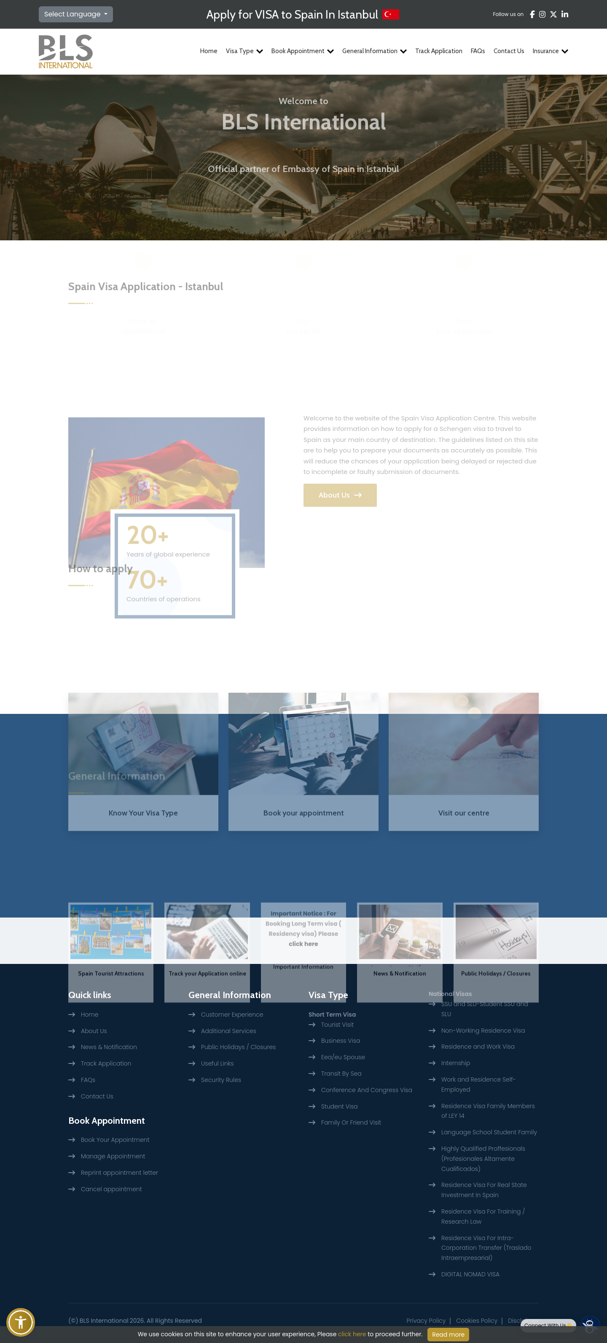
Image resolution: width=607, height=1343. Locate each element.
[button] (20, 1322)
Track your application (464, 304)
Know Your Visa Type (143, 861)
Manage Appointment (113, 1156)
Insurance (550, 51)
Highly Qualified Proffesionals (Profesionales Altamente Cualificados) (483, 1158)
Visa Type (244, 51)
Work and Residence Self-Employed (478, 1084)
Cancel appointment (111, 1189)
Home (209, 51)
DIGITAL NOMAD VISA (470, 1274)
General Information (374, 51)
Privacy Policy (426, 1320)
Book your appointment (303, 861)
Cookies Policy (476, 1320)
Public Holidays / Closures (496, 1019)
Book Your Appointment (115, 1140)
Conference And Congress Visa (366, 1090)
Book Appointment (302, 51)
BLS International (104, 1320)
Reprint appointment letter (119, 1172)
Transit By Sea (341, 1073)
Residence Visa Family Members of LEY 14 (488, 1111)
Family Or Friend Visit (351, 1122)
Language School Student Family (489, 1132)
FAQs (478, 51)
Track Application (438, 51)
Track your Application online (207, 1019)
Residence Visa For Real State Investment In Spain (484, 1190)
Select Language (73, 14)
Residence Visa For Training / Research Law (483, 1216)
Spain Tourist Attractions (111, 1019)
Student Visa (339, 1106)
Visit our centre (463, 861)
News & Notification (399, 1019)
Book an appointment (143, 304)
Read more (448, 1334)
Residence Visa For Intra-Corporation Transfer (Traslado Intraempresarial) (486, 1248)
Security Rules (221, 1080)
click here (303, 990)
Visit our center (303, 304)
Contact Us (509, 51)
